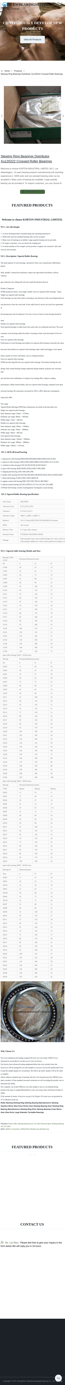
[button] (3, 8)
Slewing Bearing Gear (43, 1106)
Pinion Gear (28, 1106)
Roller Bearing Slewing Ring (12, 1103)
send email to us (32, 191)
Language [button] (15, 9)
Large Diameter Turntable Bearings (29, 1112)
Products (18, 71)
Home (7, 71)
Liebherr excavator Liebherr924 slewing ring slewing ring (27, 1129)
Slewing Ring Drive (28, 1109)
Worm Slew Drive (15, 1106)
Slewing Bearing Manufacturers (38, 1103)
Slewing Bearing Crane (46, 1109)
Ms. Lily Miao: (10, 1304)
